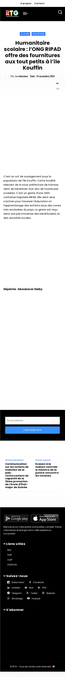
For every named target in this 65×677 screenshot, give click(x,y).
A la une (25, 34)
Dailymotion (18, 565)
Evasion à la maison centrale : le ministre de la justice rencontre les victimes (47, 453)
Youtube (36, 582)
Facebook (38, 565)
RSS (44, 571)
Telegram (17, 576)
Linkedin (16, 571)
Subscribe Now (32, 413)
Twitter (34, 576)
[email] (32, 404)
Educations (38, 34)
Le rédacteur (21, 76)
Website (50, 576)
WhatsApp (17, 582)
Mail (31, 571)
